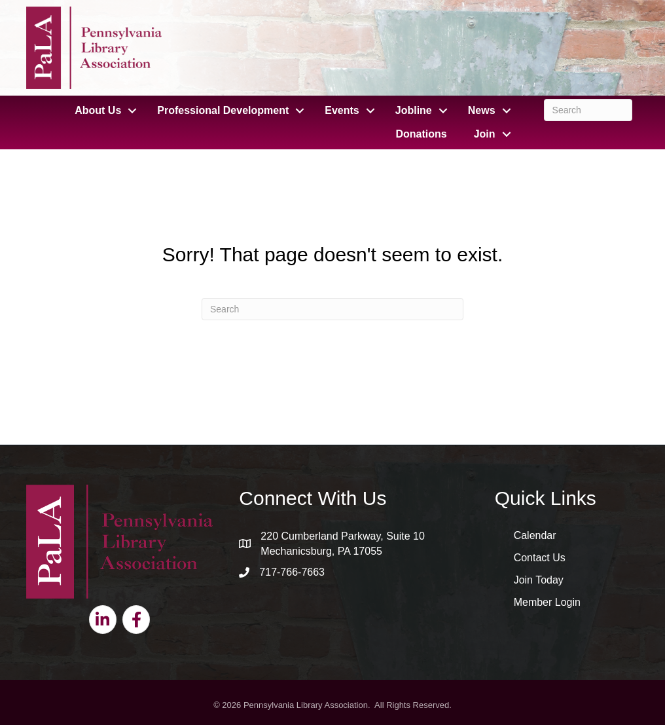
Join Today (539, 580)
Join (484, 133)
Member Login (547, 602)
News (481, 110)
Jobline (413, 110)
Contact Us (540, 557)
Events (342, 110)
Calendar (535, 535)
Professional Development (223, 110)
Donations (420, 133)
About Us (98, 110)
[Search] (588, 110)
